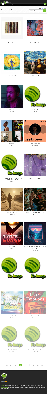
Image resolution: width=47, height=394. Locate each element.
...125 (37, 365)
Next (42, 365)
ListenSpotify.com (4, 387)
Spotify (2, 385)
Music (39, 8)
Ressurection (12, 75)
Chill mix (11, 109)
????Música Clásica (35, 75)
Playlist (44, 8)
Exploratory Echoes (35, 41)
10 (33, 365)
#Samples (12, 41)
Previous (6, 365)
